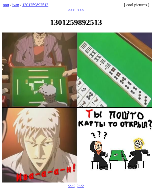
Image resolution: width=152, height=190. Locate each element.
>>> (81, 10)
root (6, 5)
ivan (15, 5)
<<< (71, 10)
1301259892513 (35, 5)
